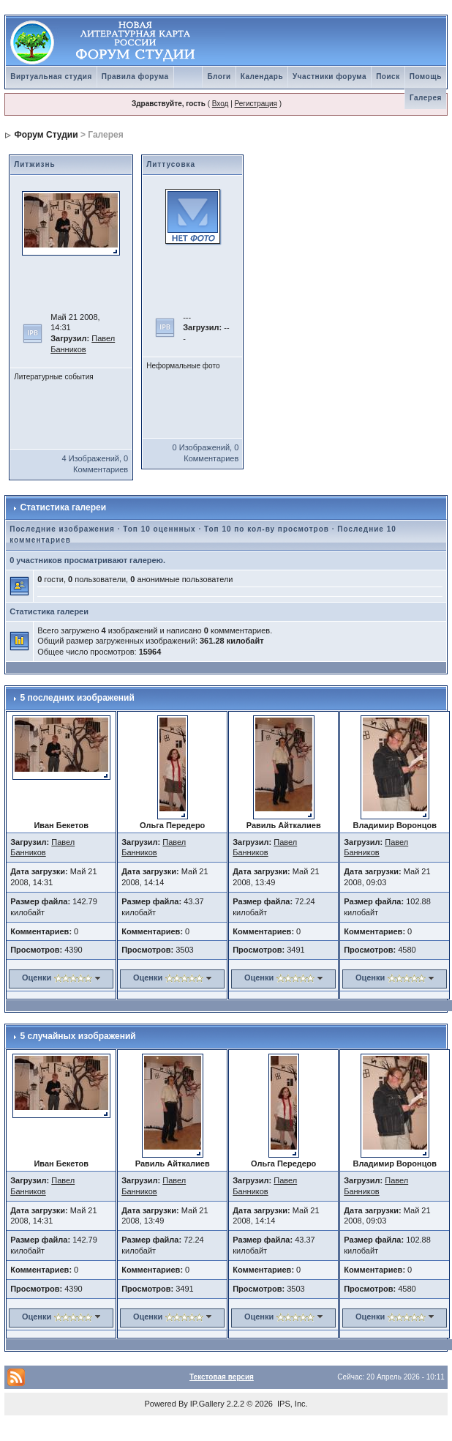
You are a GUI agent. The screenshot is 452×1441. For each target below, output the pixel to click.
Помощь (426, 76)
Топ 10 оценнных (159, 529)
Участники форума (329, 76)
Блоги (218, 76)
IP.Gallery (207, 1403)
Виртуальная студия (51, 76)
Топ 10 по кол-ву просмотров (266, 529)
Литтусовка (170, 164)
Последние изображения (62, 529)
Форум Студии (46, 135)
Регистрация (256, 104)
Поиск (388, 76)
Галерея (426, 98)
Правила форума (135, 76)
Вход (220, 104)
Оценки (36, 977)
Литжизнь (35, 164)
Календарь (262, 76)
